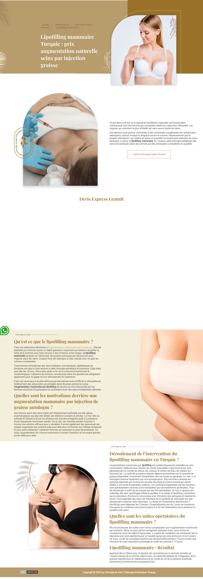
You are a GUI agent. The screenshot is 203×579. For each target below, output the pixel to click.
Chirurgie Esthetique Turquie (140, 572)
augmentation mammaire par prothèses (70, 347)
